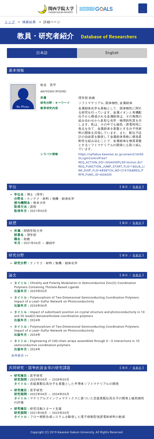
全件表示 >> (19, 355)
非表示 (137, 187)
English (111, 53)
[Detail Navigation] (142, 8)
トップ (10, 22)
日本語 (42, 53)
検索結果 (29, 22)
